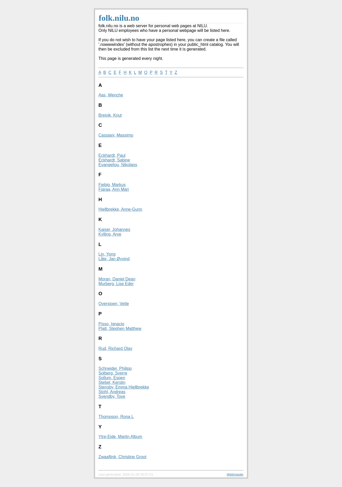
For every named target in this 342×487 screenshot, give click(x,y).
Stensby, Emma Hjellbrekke (123, 387)
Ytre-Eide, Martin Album (120, 436)
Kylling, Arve (109, 234)
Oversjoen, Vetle (113, 303)
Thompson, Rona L (116, 416)
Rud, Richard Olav (115, 348)
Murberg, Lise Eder (116, 283)
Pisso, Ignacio (111, 324)
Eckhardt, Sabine (114, 160)
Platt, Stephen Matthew (119, 328)
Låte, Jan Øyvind (114, 259)
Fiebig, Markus (112, 184)
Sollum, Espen (111, 378)
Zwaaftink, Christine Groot (122, 457)
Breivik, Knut (110, 115)
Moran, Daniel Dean (116, 279)
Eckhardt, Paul (111, 155)
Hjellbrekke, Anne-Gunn (120, 209)
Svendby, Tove (111, 396)
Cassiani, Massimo (115, 135)
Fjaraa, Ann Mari (113, 189)
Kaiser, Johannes (114, 229)
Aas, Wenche (110, 95)
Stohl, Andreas (111, 392)
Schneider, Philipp (115, 368)
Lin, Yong (107, 254)
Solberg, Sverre (112, 373)
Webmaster (235, 474)
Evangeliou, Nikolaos (117, 165)
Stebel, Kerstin (111, 382)
